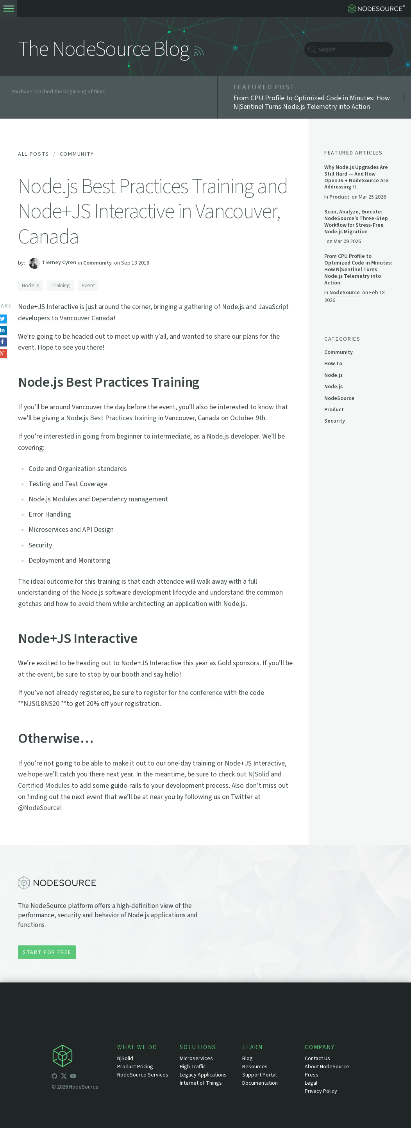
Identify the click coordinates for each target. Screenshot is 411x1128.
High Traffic (193, 1067)
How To (333, 364)
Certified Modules (44, 785)
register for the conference (183, 693)
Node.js (30, 286)
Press (311, 1075)
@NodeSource (39, 808)
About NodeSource (327, 1067)
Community (77, 154)
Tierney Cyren (59, 262)
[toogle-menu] (8, 8)
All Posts (33, 154)
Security (334, 421)
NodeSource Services (142, 1075)
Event (88, 286)
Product (339, 197)
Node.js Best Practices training (111, 418)
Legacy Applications (203, 1075)
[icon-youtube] (73, 1077)
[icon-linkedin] (82, 1077)
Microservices (196, 1058)
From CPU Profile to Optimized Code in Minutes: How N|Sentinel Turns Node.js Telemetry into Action (358, 269)
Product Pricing (135, 1067)
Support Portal (259, 1075)
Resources (255, 1067)
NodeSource (344, 292)
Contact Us (317, 1058)
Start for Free (47, 952)
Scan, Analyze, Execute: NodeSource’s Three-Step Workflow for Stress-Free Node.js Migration (356, 222)
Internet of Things (201, 1083)
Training (60, 286)
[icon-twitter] (63, 1077)
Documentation (260, 1083)
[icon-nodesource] (84, 1057)
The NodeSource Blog (103, 49)
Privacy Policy (321, 1091)
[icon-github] (54, 1077)
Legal (311, 1083)
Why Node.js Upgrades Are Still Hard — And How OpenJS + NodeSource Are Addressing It (356, 177)
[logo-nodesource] (378, 8)
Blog (247, 1058)
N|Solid (258, 774)
